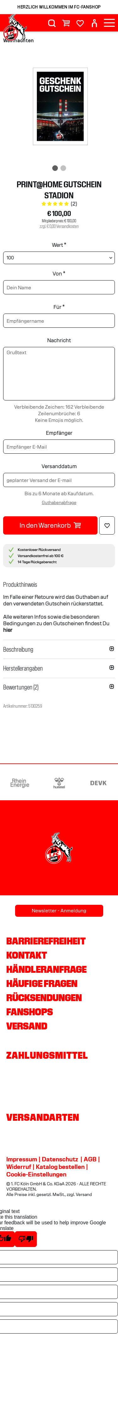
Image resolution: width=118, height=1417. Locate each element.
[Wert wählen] (59, 258)
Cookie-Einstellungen (36, 1174)
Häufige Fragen (41, 983)
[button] (59, 585)
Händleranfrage (46, 969)
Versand (26, 1026)
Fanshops (29, 1012)
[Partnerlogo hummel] (59, 783)
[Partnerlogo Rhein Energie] (19, 783)
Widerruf (18, 1166)
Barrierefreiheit (46, 941)
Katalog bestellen (60, 1166)
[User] (94, 23)
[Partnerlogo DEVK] (98, 783)
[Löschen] (107, 525)
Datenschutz (60, 1159)
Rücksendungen (44, 997)
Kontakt (26, 955)
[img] (59, 108)
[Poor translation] (26, 1239)
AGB (90, 1159)
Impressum (21, 1159)
